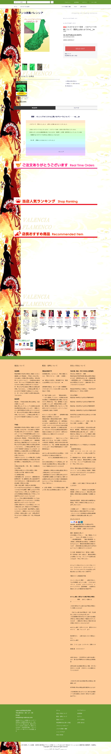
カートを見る (80, 719)
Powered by (55, 749)
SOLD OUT (80, 49)
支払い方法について (61, 713)
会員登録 (75, 2)
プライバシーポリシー (62, 725)
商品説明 (34, 108)
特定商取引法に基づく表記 (71, 55)
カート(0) (92, 2)
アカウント (66, 2)
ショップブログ (60, 731)
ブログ (74, 6)
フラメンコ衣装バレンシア (28, 13)
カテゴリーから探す (24, 6)
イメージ (76, 108)
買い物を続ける (67, 86)
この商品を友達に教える (70, 81)
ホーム (15, 6)
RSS (57, 735)
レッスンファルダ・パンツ (72, 18)
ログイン (83, 2)
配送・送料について (61, 716)
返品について (68, 53)
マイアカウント (81, 710)
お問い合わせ (82, 6)
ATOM (61, 735)
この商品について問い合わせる (71, 83)
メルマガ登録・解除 (65, 6)
